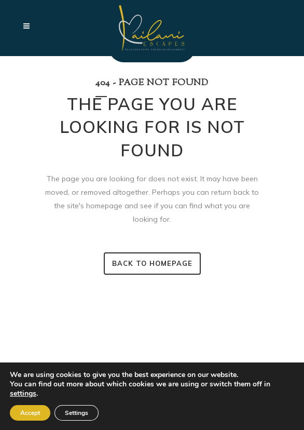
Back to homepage (152, 263)
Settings (76, 413)
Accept (30, 413)
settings (23, 393)
